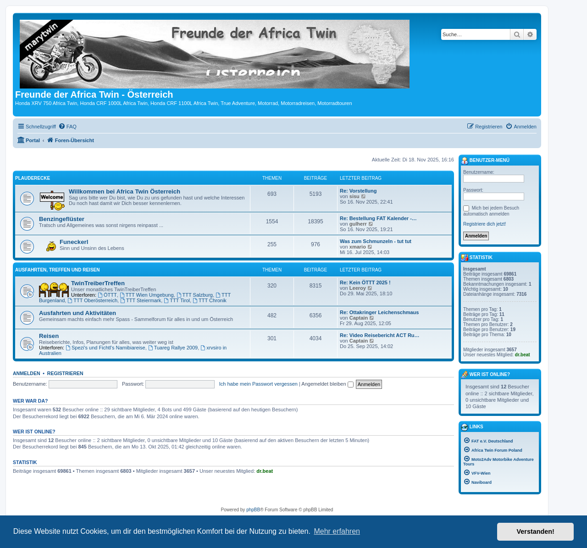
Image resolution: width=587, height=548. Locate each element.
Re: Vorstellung (358, 191)
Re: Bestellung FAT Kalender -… (378, 218)
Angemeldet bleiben (327, 384)
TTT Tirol (177, 300)
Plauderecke (32, 178)
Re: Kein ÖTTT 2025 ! (365, 282)
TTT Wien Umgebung (147, 295)
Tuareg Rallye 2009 (173, 347)
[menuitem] (67, 126)
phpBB (253, 509)
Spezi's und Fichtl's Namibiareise (105, 347)
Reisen (49, 335)
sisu (354, 196)
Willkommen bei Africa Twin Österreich (124, 191)
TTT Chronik (210, 300)
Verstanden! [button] (535, 531)
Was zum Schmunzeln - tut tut (375, 241)
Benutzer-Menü (485, 161)
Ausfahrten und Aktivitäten (77, 313)
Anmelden (26, 373)
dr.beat (264, 471)
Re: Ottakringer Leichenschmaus (379, 312)
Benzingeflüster (61, 219)
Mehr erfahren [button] (337, 531)
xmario (357, 246)
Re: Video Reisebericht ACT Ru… (380, 335)
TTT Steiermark (140, 300)
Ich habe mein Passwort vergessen (258, 384)
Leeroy (357, 288)
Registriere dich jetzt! (484, 224)
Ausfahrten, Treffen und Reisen (57, 269)
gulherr (358, 224)
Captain (358, 318)
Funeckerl (74, 241)
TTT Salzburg (195, 295)
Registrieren (65, 373)
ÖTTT (107, 295)
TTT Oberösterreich (92, 300)
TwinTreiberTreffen (98, 283)
